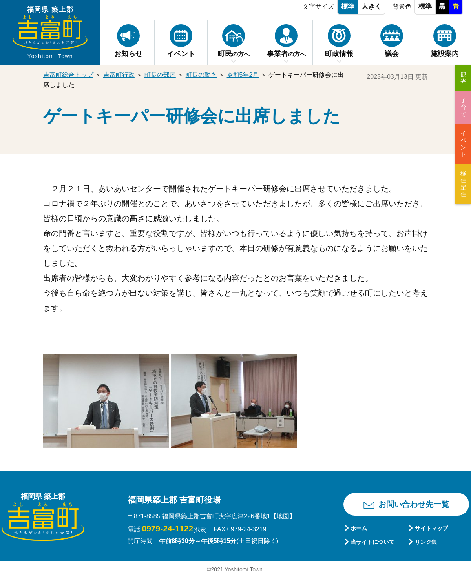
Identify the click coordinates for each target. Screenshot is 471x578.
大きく (371, 6)
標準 (347, 6)
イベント (463, 144)
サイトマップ (431, 528)
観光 (463, 78)
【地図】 (283, 516)
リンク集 (426, 542)
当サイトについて (372, 542)
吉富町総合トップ (68, 74)
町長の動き (201, 74)
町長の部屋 (160, 74)
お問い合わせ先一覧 (413, 504)
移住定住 (463, 184)
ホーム (359, 528)
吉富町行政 (119, 74)
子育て (463, 107)
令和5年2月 (243, 74)
